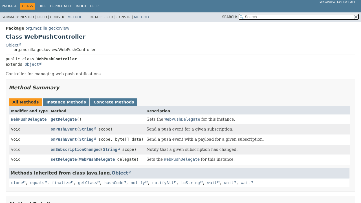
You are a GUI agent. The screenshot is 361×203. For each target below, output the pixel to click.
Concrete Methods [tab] (114, 102)
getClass (87, 182)
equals (37, 182)
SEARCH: (229, 17)
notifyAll (163, 182)
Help (94, 6)
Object (12, 45)
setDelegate (64, 159)
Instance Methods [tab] (66, 102)
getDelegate (64, 119)
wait (212, 182)
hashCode (113, 182)
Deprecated (61, 6)
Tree (42, 6)
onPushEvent (64, 129)
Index (81, 6)
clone (17, 182)
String (86, 129)
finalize (61, 182)
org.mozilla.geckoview (47, 28)
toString (190, 182)
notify (138, 182)
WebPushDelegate (29, 119)
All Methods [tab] (25, 102)
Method (75, 17)
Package (9, 6)
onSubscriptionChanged (76, 149)
